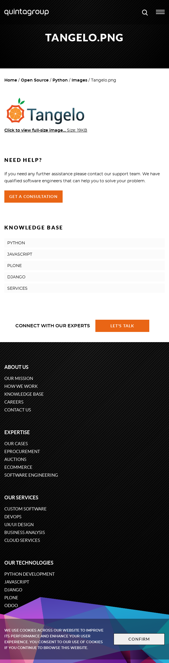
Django (13, 589)
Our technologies (28, 562)
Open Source (35, 80)
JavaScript (16, 581)
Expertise (17, 432)
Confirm (139, 639)
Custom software (25, 508)
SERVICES (17, 289)
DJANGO (16, 277)
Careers (13, 401)
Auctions (15, 459)
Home (10, 80)
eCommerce (18, 467)
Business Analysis (24, 532)
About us (16, 367)
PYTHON (16, 243)
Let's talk (122, 325)
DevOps (12, 516)
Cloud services (22, 540)
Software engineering (31, 475)
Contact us (17, 409)
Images (79, 80)
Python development (29, 574)
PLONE (14, 266)
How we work (21, 386)
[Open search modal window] (145, 12)
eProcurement (22, 451)
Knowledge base (24, 394)
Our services (21, 497)
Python (60, 80)
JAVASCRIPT (19, 254)
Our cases (16, 443)
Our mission (18, 378)
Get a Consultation (33, 196)
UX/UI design (19, 524)
